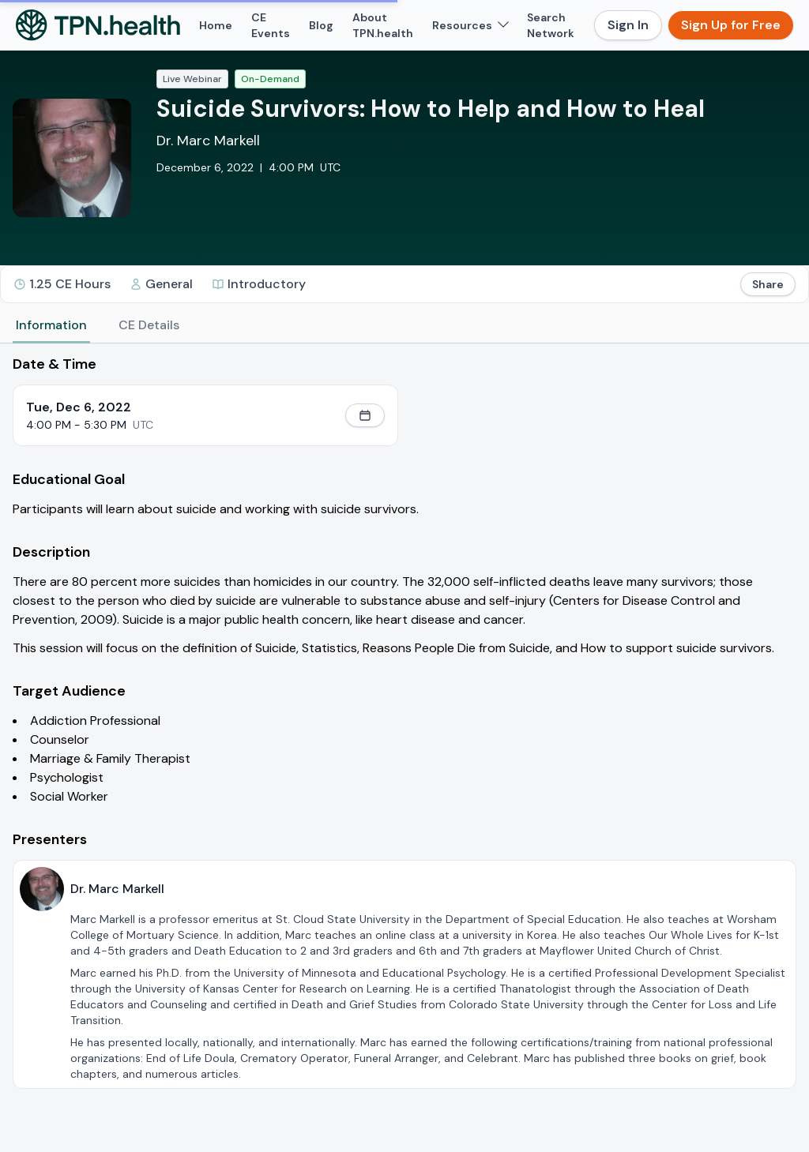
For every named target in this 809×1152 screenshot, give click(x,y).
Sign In (628, 25)
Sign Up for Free (731, 25)
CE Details (149, 325)
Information (51, 325)
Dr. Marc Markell (208, 140)
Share (768, 284)
